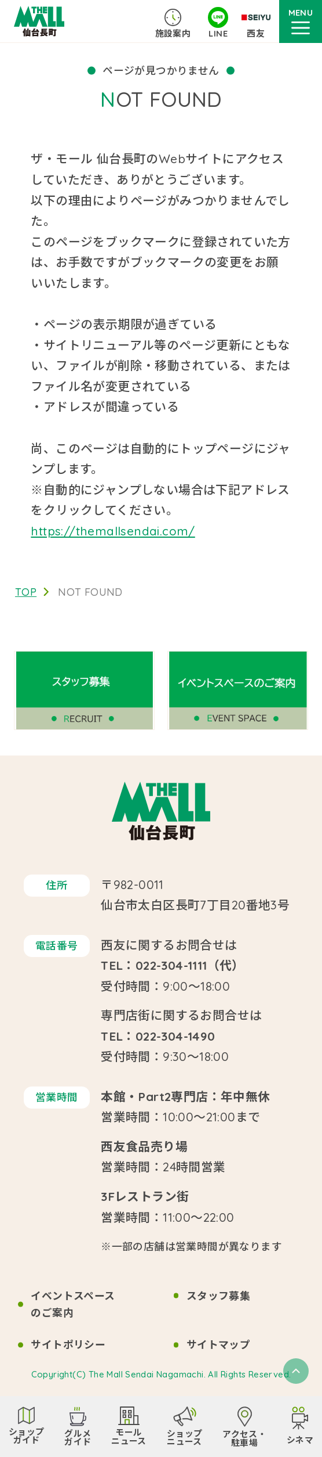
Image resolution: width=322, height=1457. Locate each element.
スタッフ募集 (218, 1295)
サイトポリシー (68, 1344)
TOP (25, 591)
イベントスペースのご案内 (73, 1304)
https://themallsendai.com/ (113, 530)
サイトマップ (218, 1344)
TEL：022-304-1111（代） (172, 965)
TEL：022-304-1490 (158, 1036)
